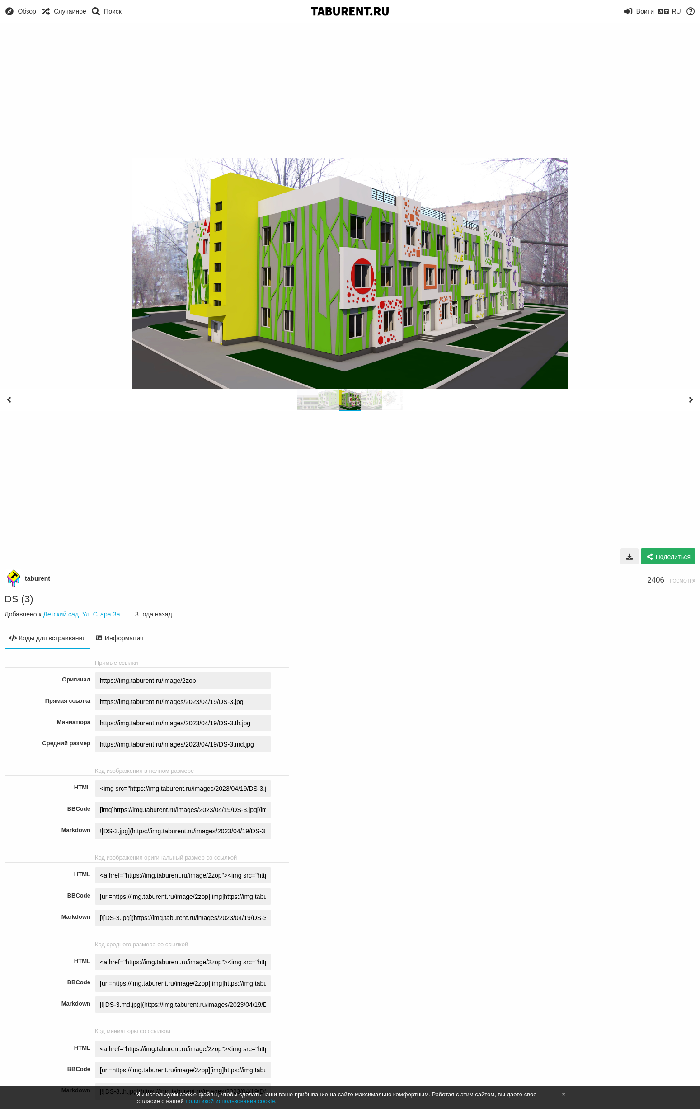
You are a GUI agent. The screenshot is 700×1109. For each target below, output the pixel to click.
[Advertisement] (350, 90)
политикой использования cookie (230, 1101)
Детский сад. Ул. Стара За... (84, 614)
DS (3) (19, 599)
